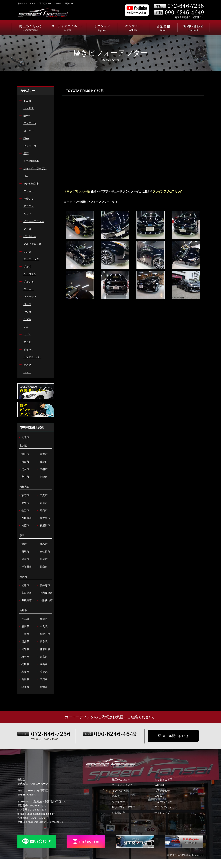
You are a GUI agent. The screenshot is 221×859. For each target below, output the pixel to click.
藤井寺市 (43, 585)
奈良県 (42, 626)
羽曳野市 (25, 600)
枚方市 (23, 495)
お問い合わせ (162, 790)
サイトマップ (162, 812)
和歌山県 (43, 634)
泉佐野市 (43, 551)
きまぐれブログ (163, 801)
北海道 (42, 687)
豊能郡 (42, 462)
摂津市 (42, 477)
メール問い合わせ (173, 736)
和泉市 (42, 559)
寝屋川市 (43, 525)
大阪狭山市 (44, 600)
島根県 (23, 679)
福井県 (23, 641)
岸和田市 (25, 566)
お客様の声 (118, 812)
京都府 (23, 619)
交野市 (23, 510)
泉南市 (23, 559)
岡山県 (42, 664)
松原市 (23, 585)
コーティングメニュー (125, 785)
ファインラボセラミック (168, 191)
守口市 (42, 510)
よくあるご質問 (163, 779)
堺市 (22, 544)
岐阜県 (42, 641)
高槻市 (42, 469)
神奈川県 (43, 649)
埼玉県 (23, 657)
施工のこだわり (121, 779)
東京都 (42, 657)
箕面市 (23, 469)
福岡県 (23, 687)
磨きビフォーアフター (125, 807)
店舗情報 (159, 785)
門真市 (42, 495)
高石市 (42, 544)
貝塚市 (23, 551)
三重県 (23, 634)
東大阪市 (43, 518)
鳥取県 (23, 672)
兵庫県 (42, 619)
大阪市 (23, 437)
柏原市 (23, 525)
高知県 (42, 679)
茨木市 (42, 454)
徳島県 (23, 664)
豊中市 (23, 477)
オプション (118, 790)
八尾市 (42, 503)
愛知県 (23, 649)
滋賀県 (23, 626)
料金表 (116, 796)
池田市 (23, 454)
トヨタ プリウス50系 (77, 191)
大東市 (23, 503)
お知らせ (159, 796)
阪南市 (42, 566)
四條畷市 (25, 518)
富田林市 (25, 593)
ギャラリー (118, 801)
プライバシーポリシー (167, 807)
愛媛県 (42, 672)
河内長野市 (44, 593)
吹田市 (23, 462)
